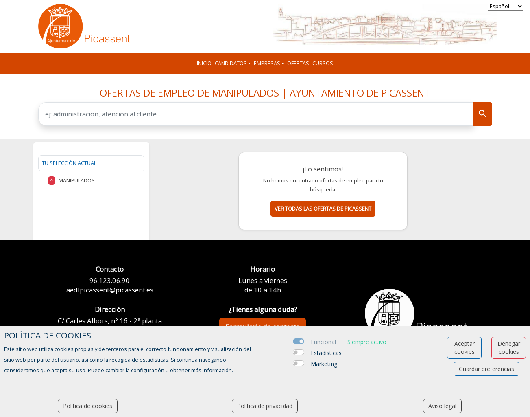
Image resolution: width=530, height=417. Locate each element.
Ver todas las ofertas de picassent (323, 208)
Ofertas (298, 63)
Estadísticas (326, 353)
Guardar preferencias (486, 369)
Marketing (324, 364)
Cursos (322, 63)
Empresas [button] (267, 63)
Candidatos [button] (231, 63)
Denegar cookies (508, 348)
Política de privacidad (264, 406)
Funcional (323, 342)
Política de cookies (87, 406)
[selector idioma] (505, 6)
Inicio (204, 63)
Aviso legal (442, 406)
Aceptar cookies (464, 348)
